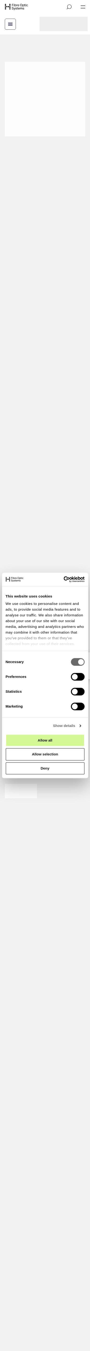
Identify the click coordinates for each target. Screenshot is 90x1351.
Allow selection (45, 754)
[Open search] (69, 7)
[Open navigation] (83, 7)
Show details (64, 726)
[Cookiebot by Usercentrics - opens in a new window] (64, 579)
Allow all (45, 740)
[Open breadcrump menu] (10, 24)
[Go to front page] (16, 7)
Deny (45, 768)
